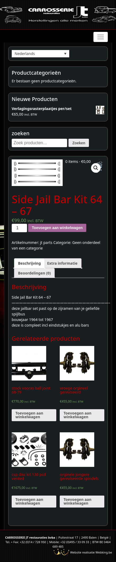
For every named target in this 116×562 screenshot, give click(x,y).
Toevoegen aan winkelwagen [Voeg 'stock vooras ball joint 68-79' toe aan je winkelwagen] (29, 415)
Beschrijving (29, 263)
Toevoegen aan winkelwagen (57, 228)
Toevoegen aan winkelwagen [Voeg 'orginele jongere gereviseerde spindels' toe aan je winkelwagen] (77, 501)
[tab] (29, 263)
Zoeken (78, 143)
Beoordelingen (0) (34, 273)
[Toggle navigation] (100, 37)
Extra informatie (62, 263)
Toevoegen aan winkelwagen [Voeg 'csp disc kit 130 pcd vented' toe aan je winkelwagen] (29, 501)
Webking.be (104, 552)
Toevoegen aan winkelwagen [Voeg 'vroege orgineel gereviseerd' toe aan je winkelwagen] (77, 415)
